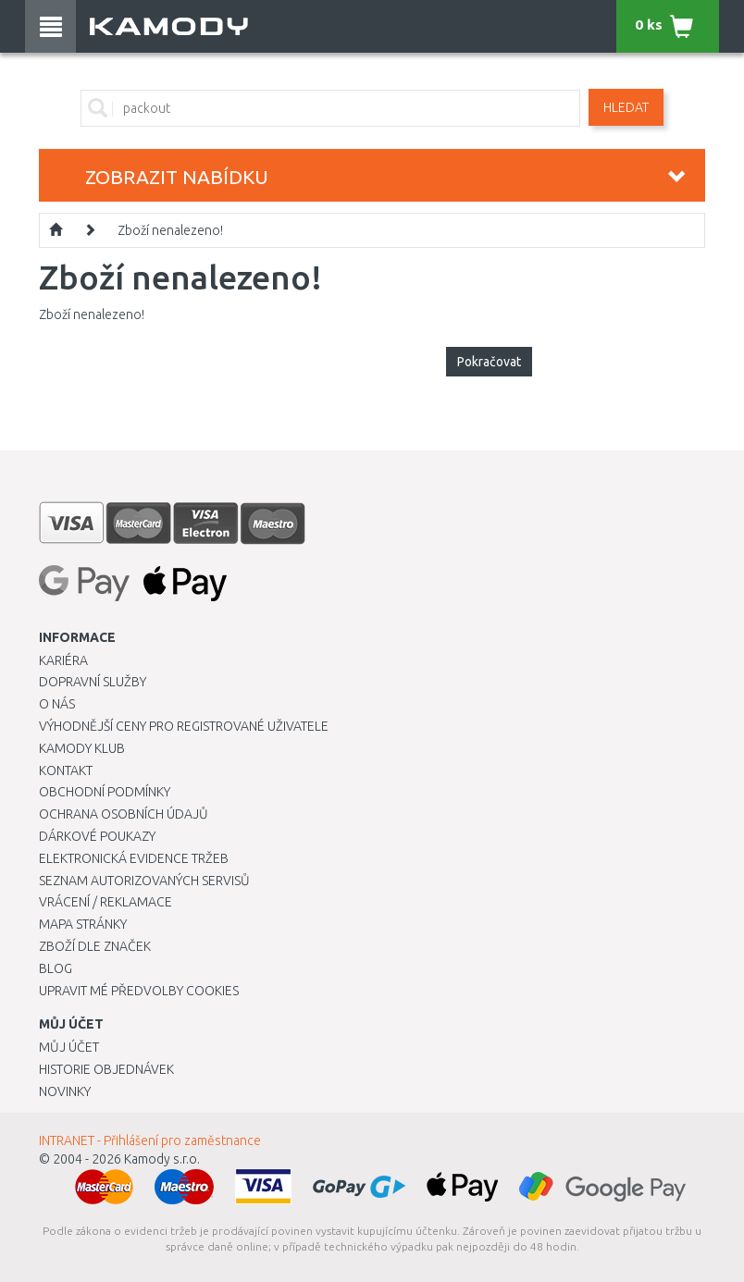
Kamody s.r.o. (162, 1159)
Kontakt (66, 770)
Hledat (626, 107)
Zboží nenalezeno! (170, 230)
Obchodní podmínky (104, 791)
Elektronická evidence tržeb (134, 858)
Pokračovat (489, 361)
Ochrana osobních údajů (123, 814)
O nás (57, 703)
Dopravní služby (92, 681)
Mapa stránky (83, 924)
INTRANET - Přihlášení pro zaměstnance (150, 1140)
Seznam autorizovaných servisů (144, 880)
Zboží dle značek (95, 946)
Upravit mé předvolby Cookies (139, 990)
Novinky (65, 1091)
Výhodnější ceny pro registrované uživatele (184, 726)
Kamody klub (82, 748)
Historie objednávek (106, 1069)
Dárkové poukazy (97, 836)
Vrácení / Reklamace (105, 901)
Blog (55, 968)
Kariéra (63, 660)
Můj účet (69, 1047)
